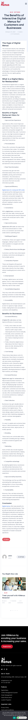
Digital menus (6, 506)
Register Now (7, 646)
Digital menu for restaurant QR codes (13, 190)
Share (6, 539)
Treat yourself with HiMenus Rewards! (13, 596)
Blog (11, 12)
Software (17, 12)
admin (19, 32)
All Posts (21, 557)
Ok (14, 717)
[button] (11, 611)
